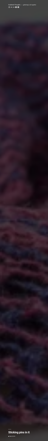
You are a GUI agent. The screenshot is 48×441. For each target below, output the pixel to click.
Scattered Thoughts (14, 5)
